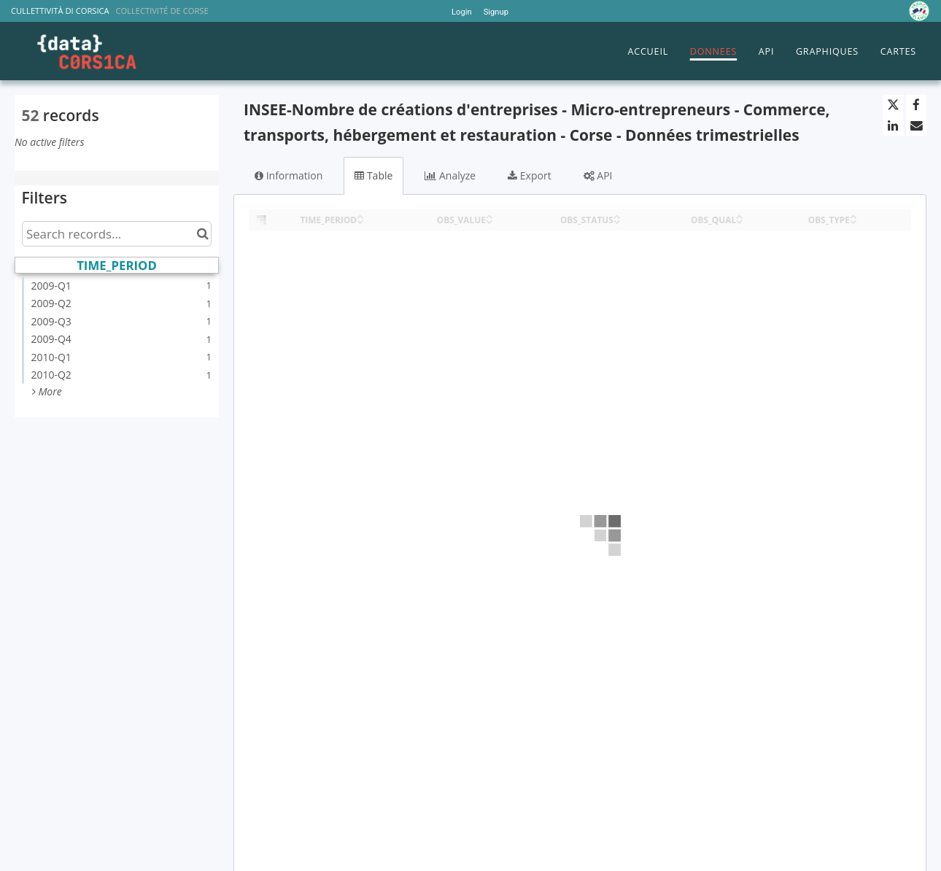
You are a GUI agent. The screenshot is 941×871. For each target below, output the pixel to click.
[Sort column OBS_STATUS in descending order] (617, 220)
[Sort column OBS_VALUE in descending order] (489, 220)
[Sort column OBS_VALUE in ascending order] (489, 215)
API (766, 51)
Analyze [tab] (450, 175)
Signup (496, 12)
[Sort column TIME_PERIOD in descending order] (360, 220)
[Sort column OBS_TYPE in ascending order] (853, 215)
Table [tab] (373, 175)
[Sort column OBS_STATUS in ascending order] (617, 215)
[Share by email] (916, 125)
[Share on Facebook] (916, 105)
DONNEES (713, 51)
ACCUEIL (647, 51)
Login (462, 12)
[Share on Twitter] (893, 105)
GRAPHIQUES (827, 51)
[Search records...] (117, 234)
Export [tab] (529, 175)
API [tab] (598, 175)
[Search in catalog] (202, 234)
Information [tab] (288, 175)
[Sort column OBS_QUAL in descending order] (739, 220)
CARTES (898, 51)
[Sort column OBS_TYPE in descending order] (853, 220)
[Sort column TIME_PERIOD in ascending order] (360, 215)
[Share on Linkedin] (893, 125)
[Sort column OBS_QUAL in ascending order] (739, 215)
